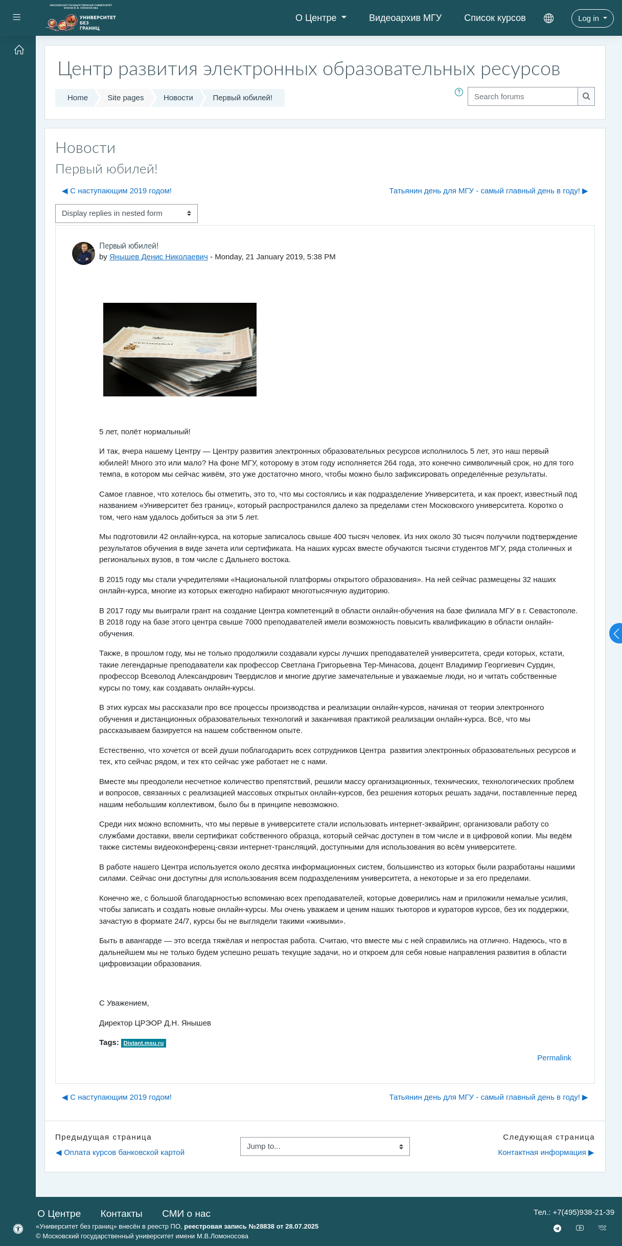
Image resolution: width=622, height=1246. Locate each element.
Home (77, 97)
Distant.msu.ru (144, 1043)
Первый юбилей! (242, 97)
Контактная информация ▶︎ (546, 1152)
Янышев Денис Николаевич (158, 256)
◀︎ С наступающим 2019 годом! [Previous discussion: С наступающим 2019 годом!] (117, 190)
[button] (461, 98)
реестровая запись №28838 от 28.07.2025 (251, 1226)
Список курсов (495, 18)
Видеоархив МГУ (405, 18)
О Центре (317, 18)
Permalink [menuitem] (554, 1057)
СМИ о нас (186, 1213)
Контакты (122, 1213)
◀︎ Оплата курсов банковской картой (120, 1152)
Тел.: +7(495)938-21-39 (574, 1212)
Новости (178, 97)
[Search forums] (523, 96)
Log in (589, 18)
